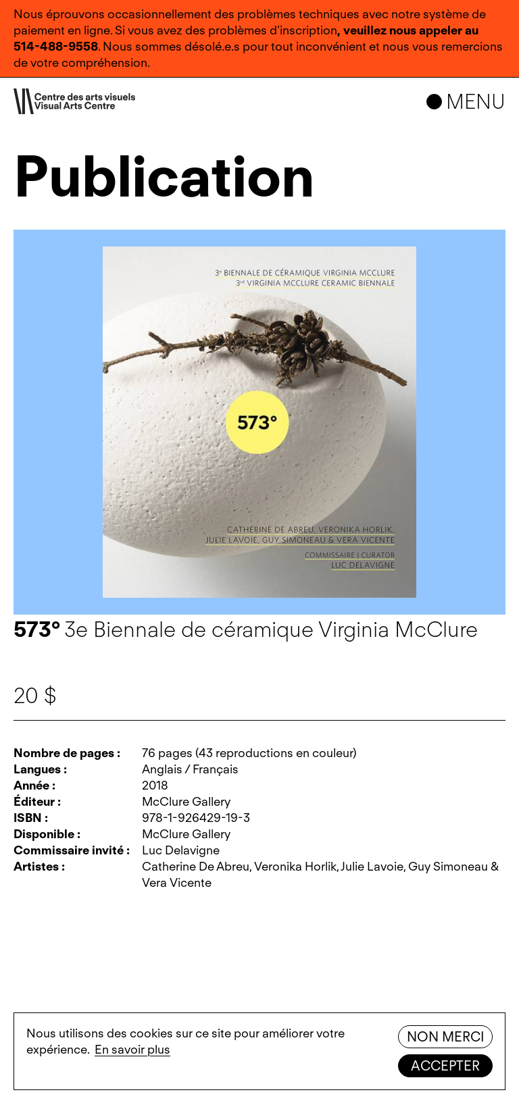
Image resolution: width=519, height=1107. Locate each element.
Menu (475, 101)
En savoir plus (132, 1049)
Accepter (445, 1066)
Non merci (445, 1037)
